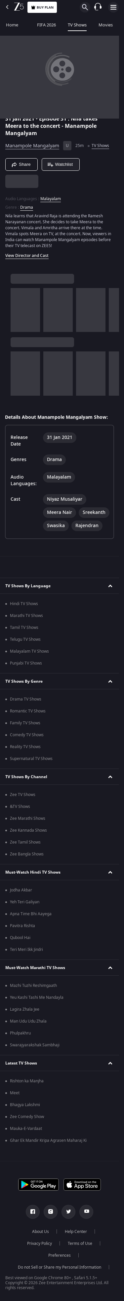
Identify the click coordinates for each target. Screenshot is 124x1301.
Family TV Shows (25, 723)
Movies (106, 25)
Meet (15, 1093)
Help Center (76, 1232)
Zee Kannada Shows (28, 830)
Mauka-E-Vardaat (26, 1129)
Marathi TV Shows (26, 616)
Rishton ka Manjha (27, 1081)
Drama (26, 207)
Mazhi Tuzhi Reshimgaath (33, 986)
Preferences (59, 1255)
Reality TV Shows (25, 747)
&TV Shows (20, 807)
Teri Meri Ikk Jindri (26, 950)
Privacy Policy (39, 1244)
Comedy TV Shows (27, 735)
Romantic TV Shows (28, 711)
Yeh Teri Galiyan (24, 902)
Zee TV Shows (22, 795)
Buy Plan (42, 7)
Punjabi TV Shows (26, 663)
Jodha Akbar (21, 890)
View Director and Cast (27, 256)
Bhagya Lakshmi (25, 1105)
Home (12, 25)
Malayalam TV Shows (29, 651)
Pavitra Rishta (22, 926)
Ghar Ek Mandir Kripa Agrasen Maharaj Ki (48, 1140)
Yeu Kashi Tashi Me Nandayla (36, 997)
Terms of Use (80, 1244)
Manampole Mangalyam (32, 145)
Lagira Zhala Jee (24, 1009)
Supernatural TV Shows (31, 759)
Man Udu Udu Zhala (28, 1021)
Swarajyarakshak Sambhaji (35, 1045)
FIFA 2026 (43, 25)
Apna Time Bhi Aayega (31, 914)
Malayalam (50, 199)
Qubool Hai (20, 938)
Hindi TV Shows (24, 604)
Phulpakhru (20, 1033)
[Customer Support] (98, 7)
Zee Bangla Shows (27, 854)
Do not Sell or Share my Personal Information (59, 1267)
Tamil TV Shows (24, 628)
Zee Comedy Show (27, 1117)
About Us (40, 1232)
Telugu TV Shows (25, 639)
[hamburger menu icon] (113, 7)
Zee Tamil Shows (25, 842)
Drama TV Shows (25, 699)
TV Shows (77, 25)
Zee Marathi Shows (27, 818)
